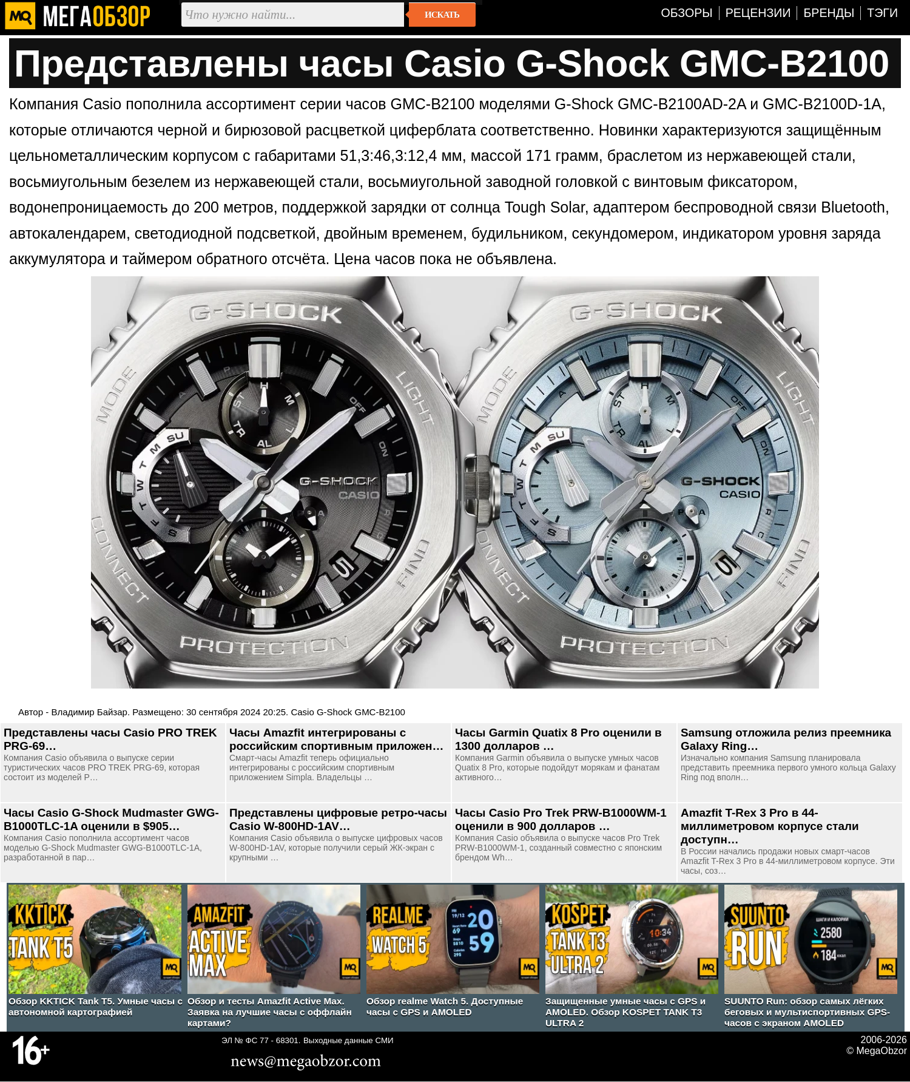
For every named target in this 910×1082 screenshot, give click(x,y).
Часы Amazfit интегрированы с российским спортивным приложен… (336, 739)
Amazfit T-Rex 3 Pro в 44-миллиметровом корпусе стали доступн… (770, 826)
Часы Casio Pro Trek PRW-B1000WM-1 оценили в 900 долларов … (561, 819)
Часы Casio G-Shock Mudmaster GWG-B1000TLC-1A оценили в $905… (111, 819)
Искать (442, 14)
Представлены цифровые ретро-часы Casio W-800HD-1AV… (338, 819)
